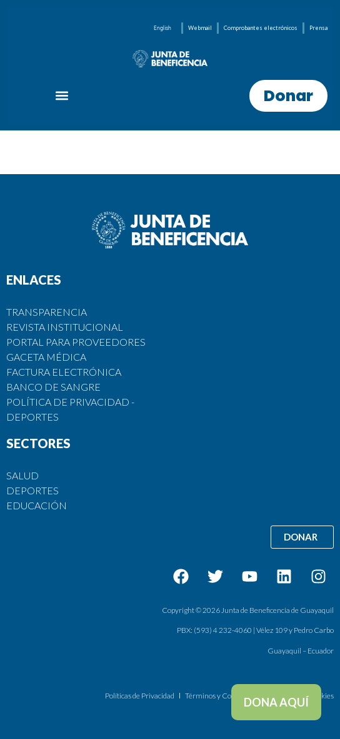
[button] (62, 96)
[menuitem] (162, 28)
